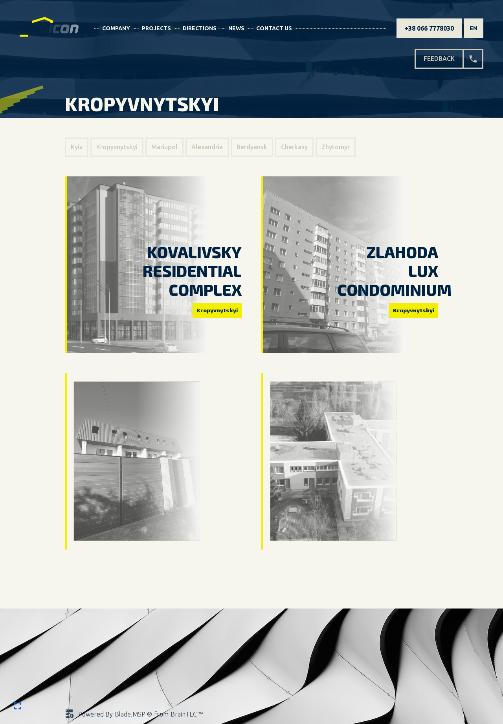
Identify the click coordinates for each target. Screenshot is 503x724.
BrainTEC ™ (187, 714)
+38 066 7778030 (429, 28)
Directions (200, 28)
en (473, 28)
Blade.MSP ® (133, 714)
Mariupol (164, 146)
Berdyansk (252, 146)
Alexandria (207, 146)
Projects (156, 28)
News (236, 28)
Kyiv (77, 146)
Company (116, 28)
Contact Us (274, 28)
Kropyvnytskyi (117, 146)
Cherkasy (294, 146)
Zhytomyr (335, 146)
